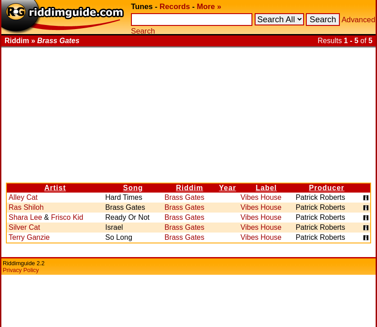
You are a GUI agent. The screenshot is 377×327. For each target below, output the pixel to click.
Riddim (189, 188)
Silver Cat (24, 227)
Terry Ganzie (29, 237)
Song (133, 188)
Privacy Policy (21, 270)
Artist (55, 188)
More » (209, 6)
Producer (326, 188)
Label (266, 188)
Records (175, 6)
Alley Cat (23, 197)
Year (227, 188)
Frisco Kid (67, 217)
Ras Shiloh (26, 207)
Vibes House (261, 197)
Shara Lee (25, 217)
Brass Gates (184, 197)
